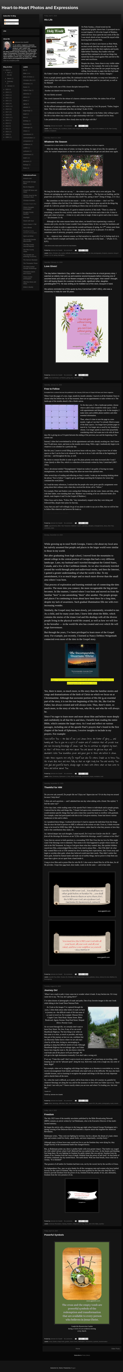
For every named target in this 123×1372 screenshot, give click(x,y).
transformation (103, 1341)
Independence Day (78, 1224)
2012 (7, 126)
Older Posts (115, 1349)
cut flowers (62, 378)
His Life (48, 19)
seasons (110, 253)
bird (24, 117)
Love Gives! (50, 266)
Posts (7, 20)
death (25, 158)
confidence (26, 144)
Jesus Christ (73, 1341)
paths (99, 1103)
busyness (26, 124)
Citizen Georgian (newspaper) (28, 208)
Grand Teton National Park (80, 1103)
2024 (7, 92)
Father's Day (27, 90)
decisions (26, 161)
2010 (7, 131)
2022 (7, 98)
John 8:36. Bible (93, 1224)
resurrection (89, 1341)
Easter (70, 128)
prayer (91, 776)
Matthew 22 (113, 977)
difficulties (62, 1103)
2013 (7, 123)
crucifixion (64, 128)
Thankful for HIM (53, 787)
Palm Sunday (113, 128)
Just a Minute (27, 227)
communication (28, 138)
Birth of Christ (27, 77)
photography (97, 253)
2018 (7, 109)
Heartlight (26, 217)
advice (25, 97)
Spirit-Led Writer (28, 236)
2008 (7, 137)
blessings (55, 1103)
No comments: (68, 126)
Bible (50, 128)
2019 (7, 106)
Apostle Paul (52, 977)
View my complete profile (11, 60)
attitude (25, 107)
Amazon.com (27, 178)
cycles (63, 253)
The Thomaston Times (30, 263)
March (9, 78)
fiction (25, 168)
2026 (7, 70)
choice (25, 131)
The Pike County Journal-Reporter (28, 245)
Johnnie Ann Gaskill (21, 42)
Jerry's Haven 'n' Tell (29, 224)
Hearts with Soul (28, 221)
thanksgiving (48, 979)
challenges (26, 127)
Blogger (73, 1368)
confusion (26, 151)
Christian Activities (29, 200)
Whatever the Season (55, 141)
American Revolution (55, 1224)
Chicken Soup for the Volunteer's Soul (30, 196)
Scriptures (53, 131)
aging (25, 104)
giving (68, 378)
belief (25, 114)
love (72, 378)
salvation (47, 131)
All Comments (10, 23)
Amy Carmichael (54, 378)
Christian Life (56, 128)
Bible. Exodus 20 (62, 977)
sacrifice (101, 1224)
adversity (26, 94)
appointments (53, 526)
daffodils (68, 253)
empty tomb (60, 1341)
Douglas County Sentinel (28, 213)
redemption (81, 1341)
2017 (7, 112)
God (73, 128)
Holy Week (84, 128)
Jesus (89, 128)
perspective (85, 776)
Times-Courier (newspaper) (27, 277)
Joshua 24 (103, 977)
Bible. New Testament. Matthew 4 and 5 (69, 526)
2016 (7, 115)
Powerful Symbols (54, 1235)
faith (66, 1103)
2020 (7, 103)
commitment (27, 134)
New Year (111, 526)
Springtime (61, 255)
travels (116, 1103)
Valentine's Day (78, 378)
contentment (27, 154)
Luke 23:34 (95, 128)
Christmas (56, 776)
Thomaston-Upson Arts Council (29, 272)
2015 (7, 117)
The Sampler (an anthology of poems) (29, 255)
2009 (7, 134)
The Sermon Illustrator (30, 260)
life (96, 1103)
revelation (97, 776)
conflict (25, 148)
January (10, 86)
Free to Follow (52, 389)
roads (112, 1103)
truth (102, 776)
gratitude (92, 977)
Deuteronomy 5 (80, 977)
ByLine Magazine (28, 187)
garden (67, 1341)
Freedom (49, 1114)
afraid (25, 100)
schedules (47, 528)
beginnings (26, 110)
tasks (52, 528)
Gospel (78, 128)
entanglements (98, 526)
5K (24, 70)
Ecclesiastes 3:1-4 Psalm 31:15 (80, 253)
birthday (25, 121)
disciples (91, 526)
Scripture (104, 253)
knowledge (78, 776)
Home (78, 1349)
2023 (7, 95)
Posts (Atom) (86, 1355)
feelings (25, 165)
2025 (7, 89)
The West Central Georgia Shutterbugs (29, 267)
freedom (69, 1224)
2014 (7, 120)
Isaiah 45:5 (91, 1103)
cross (50, 1341)
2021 (7, 100)
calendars (85, 526)
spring (55, 255)
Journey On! (51, 990)
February (10, 81)
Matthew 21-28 (103, 128)
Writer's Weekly (28, 287)
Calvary (64, 1224)
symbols (95, 1341)
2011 (7, 129)
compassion (27, 141)
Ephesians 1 (63, 776)
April (8, 72)
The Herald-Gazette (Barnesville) (29, 240)
